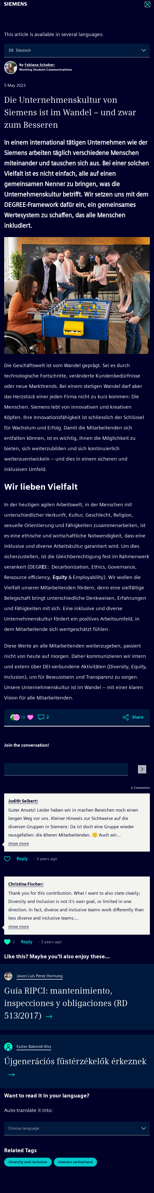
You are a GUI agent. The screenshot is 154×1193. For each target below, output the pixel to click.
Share (138, 717)
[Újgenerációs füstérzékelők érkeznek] (77, 1061)
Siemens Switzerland (75, 1162)
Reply (22, 859)
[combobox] (9, 50)
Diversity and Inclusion (28, 1162)
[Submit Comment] (142, 769)
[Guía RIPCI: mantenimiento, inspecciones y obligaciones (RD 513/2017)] (77, 997)
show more (18, 843)
